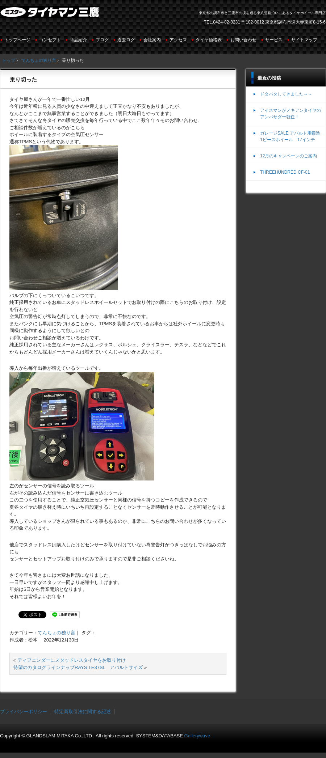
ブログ (102, 39)
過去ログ (126, 39)
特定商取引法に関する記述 (82, 711)
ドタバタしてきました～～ (286, 94)
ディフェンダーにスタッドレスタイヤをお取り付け (71, 660)
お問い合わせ (243, 39)
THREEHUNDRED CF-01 (285, 172)
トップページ (17, 39)
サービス (274, 39)
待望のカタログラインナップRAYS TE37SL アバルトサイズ (78, 667)
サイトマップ (304, 39)
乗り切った (23, 79)
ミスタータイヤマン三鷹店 (50, 15)
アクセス (178, 39)
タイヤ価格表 (209, 39)
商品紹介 (78, 39)
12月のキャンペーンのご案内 (288, 155)
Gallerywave (197, 735)
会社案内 (152, 39)
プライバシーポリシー (23, 711)
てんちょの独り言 (56, 632)
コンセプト (50, 39)
